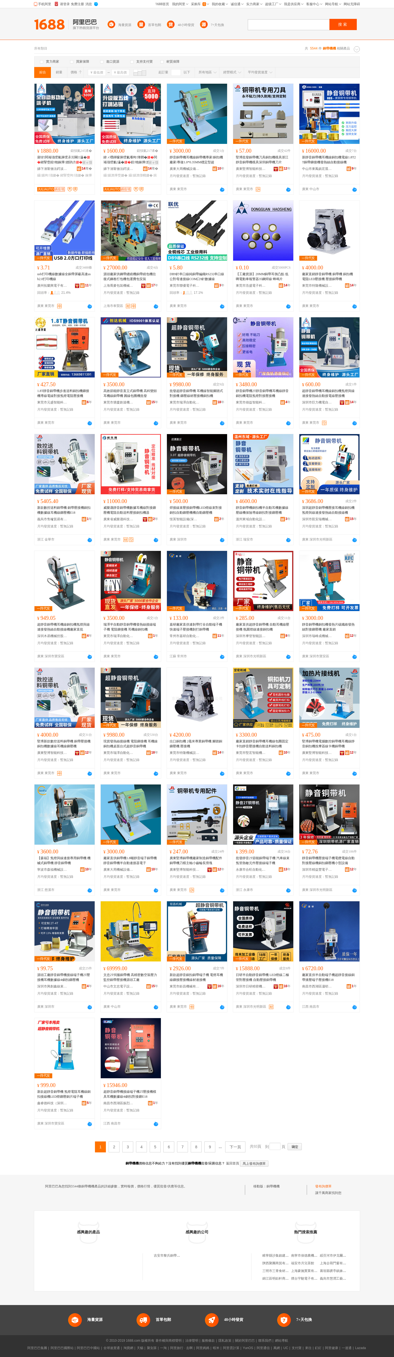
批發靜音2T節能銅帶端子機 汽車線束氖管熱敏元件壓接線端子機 (262, 860)
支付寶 (297, 1348)
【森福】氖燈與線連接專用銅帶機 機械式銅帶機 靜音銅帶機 (64, 860)
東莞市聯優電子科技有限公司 (185, 285)
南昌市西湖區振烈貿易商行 (118, 1103)
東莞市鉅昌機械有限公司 (185, 986)
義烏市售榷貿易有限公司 (52, 519)
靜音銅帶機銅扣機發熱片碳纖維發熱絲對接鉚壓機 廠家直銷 (328, 627)
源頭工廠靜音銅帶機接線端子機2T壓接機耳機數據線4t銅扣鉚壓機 (63, 977)
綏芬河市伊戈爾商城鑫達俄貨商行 (344, 1255)
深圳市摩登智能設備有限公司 (251, 636)
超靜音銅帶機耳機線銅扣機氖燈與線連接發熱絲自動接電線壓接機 (328, 393)
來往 (308, 1348)
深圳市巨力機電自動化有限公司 (317, 402)
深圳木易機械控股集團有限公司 (52, 636)
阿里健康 (331, 1348)
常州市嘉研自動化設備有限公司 (185, 636)
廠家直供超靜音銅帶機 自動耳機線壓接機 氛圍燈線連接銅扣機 (262, 627)
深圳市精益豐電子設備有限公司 (317, 869)
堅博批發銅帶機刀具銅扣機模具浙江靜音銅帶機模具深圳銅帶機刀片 (262, 159)
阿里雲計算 (231, 1348)
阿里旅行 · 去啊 (181, 1348)
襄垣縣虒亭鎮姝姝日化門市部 (341, 1271)
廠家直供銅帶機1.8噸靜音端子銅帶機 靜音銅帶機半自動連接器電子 (130, 860)
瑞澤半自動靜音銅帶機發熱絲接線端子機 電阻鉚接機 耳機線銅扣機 (129, 627)
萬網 (276, 1348)
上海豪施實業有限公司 (307, 1271)
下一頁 (235, 1147)
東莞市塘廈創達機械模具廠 (118, 402)
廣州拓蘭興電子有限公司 (52, 285)
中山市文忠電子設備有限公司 (118, 986)
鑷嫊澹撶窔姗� (115, 175)
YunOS (248, 1348)
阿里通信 (263, 1348)
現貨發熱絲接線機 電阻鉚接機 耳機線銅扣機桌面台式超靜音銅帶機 (130, 743)
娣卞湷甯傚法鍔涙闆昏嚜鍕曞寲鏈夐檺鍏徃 (52, 169)
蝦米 (216, 1348)
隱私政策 (224, 1341)
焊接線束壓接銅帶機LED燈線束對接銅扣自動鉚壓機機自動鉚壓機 (196, 510)
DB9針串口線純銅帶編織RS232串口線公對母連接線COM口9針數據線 (197, 276)
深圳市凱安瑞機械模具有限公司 (317, 519)
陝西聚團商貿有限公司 (278, 1263)
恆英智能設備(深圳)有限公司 (185, 519)
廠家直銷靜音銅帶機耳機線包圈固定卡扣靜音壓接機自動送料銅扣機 (262, 743)
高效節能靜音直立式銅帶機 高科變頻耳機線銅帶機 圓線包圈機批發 (130, 393)
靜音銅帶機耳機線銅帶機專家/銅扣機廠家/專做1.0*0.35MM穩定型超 (196, 159)
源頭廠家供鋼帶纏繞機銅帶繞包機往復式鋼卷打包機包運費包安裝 (129, 276)
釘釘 (318, 1348)
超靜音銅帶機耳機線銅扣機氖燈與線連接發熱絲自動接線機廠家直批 (63, 627)
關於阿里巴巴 (245, 1341)
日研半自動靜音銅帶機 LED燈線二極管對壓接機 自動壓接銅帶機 (262, 977)
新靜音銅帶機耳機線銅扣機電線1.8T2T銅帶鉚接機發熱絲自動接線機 (329, 159)
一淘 (163, 1348)
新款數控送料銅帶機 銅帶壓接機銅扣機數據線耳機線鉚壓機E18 (64, 510)
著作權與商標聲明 (168, 1341)
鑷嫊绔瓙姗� (48, 175)
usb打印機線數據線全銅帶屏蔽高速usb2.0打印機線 (64, 276)
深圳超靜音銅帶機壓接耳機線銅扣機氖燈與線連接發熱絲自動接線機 (328, 510)
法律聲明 (191, 1341)
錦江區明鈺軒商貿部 (277, 1278)
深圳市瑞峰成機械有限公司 (317, 636)
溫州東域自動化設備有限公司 (251, 519)
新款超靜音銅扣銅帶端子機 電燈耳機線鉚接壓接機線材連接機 (196, 977)
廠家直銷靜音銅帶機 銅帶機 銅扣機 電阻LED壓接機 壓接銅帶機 (327, 276)
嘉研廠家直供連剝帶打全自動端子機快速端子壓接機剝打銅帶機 (196, 627)
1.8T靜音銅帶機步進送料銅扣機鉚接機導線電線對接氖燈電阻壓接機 (63, 393)
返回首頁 (232, 1163)
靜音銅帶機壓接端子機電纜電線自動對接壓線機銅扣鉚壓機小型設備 (328, 860)
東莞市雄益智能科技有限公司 (251, 402)
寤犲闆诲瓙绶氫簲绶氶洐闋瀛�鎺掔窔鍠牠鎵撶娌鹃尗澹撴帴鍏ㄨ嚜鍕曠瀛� (63, 160)
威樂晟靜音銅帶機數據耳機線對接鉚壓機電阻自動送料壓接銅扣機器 (129, 510)
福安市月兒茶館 (302, 1263)
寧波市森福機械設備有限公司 (52, 869)
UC (285, 1348)
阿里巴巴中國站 (88, 1348)
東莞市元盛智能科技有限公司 (52, 402)
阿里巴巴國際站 (62, 1348)
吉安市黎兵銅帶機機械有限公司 (177, 1255)
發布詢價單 (323, 1186)
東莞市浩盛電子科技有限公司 (251, 285)
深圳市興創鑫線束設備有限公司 (52, 986)
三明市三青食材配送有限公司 (283, 1271)
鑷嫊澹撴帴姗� (141, 175)
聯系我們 (264, 1341)
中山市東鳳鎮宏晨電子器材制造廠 (317, 169)
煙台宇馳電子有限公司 (307, 1278)
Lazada (360, 1348)
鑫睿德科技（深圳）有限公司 (52, 1103)
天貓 (140, 1348)
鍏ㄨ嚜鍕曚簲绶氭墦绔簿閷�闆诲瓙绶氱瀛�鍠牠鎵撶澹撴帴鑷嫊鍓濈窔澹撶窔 (130, 160)
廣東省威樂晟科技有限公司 (118, 519)
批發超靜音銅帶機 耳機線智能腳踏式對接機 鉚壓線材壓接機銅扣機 (196, 393)
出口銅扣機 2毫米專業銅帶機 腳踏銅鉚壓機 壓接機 (196, 743)
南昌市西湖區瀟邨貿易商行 (317, 986)
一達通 (347, 1348)
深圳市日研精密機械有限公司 (251, 986)
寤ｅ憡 (87, 162)
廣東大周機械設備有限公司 (185, 169)
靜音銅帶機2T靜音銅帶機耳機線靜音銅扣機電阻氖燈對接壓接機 (262, 393)
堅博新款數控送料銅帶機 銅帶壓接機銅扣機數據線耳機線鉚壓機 (64, 743)
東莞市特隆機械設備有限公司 (317, 285)
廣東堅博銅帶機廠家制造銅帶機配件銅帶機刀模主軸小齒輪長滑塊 (196, 860)
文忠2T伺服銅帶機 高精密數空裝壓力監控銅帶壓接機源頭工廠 (130, 977)
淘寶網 (128, 1348)
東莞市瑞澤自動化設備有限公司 (185, 402)
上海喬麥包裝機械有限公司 (118, 285)
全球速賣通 (111, 1348)
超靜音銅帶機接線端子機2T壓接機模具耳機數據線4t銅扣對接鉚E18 (129, 1094)
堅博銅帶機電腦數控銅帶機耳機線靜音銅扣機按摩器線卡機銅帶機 (328, 743)
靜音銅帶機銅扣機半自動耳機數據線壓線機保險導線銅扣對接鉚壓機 (262, 510)
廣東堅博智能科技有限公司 (251, 169)
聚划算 (152, 1348)
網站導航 (281, 1341)
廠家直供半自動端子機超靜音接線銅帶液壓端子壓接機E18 (328, 977)
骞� (87, 168)
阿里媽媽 (202, 1348)
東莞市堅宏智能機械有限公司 (251, 753)
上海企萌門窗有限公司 (336, 1263)
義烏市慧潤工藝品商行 (336, 1278)
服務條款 (208, 1341)
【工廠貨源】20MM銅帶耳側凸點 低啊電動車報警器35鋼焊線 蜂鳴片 (262, 276)
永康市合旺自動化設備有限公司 (251, 869)
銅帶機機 (273, 1186)
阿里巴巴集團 (37, 1348)
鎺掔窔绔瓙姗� (72, 175)
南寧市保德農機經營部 (307, 1255)
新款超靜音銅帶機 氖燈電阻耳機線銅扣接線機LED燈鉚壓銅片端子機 (64, 1094)
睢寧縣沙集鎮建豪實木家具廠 (283, 1255)
